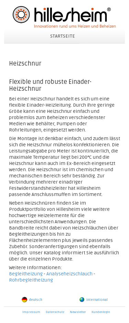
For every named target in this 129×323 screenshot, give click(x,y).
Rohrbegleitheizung (31, 280)
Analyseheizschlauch (69, 274)
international (93, 299)
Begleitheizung (26, 274)
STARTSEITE (62, 36)
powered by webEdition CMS (126, 321)
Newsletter (78, 312)
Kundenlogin (101, 312)
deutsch (32, 299)
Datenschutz (55, 312)
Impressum (31, 312)
